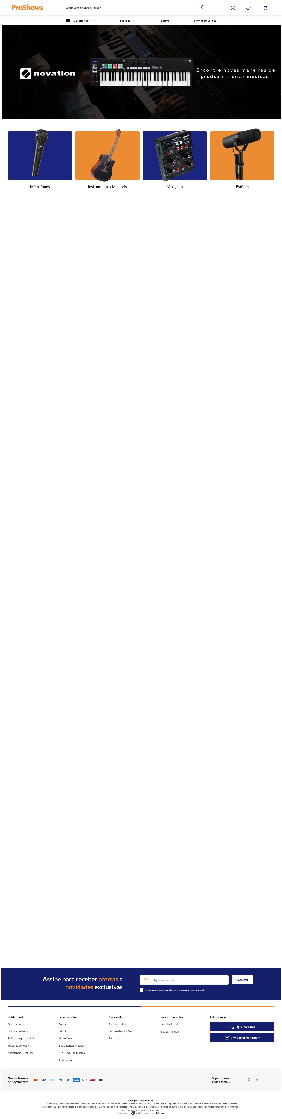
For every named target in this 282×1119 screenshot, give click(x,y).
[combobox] (135, 7)
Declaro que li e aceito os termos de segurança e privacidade (175, 989)
